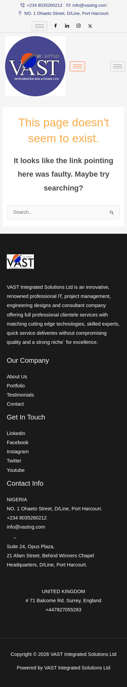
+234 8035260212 (27, 517)
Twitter (14, 460)
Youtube (16, 470)
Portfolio (16, 385)
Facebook (17, 442)
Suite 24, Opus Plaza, (31, 546)
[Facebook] (55, 26)
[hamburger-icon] (39, 26)
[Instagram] (78, 26)
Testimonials (20, 395)
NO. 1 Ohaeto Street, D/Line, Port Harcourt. (54, 508)
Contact (15, 404)
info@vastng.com (26, 527)
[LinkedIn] (67, 26)
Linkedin (16, 433)
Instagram (18, 451)
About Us (17, 376)
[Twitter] (90, 26)
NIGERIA (17, 499)
